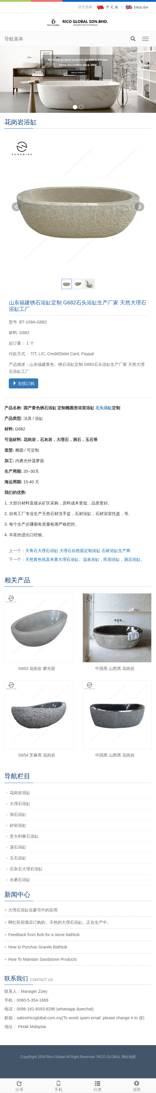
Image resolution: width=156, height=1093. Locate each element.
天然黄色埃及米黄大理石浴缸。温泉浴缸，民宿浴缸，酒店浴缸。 (85, 559)
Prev (16, 207)
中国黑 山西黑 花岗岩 (115, 668)
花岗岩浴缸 (20, 792)
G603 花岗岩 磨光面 (36, 668)
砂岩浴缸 (18, 825)
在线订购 (23, 383)
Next (139, 207)
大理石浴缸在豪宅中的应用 (33, 910)
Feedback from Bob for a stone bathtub (44, 934)
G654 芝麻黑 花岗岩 (36, 755)
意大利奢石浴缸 (24, 836)
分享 (19, 1085)
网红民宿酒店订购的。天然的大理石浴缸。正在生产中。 (59, 922)
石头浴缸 (103, 407)
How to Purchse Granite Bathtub (37, 947)
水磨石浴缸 (20, 879)
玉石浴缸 (18, 858)
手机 (58, 1085)
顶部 (136, 1085)
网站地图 (129, 1057)
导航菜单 (13, 38)
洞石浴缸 (18, 814)
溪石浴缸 (18, 847)
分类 (97, 1085)
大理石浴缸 (20, 803)
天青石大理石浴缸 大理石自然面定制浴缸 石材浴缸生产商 (77, 550)
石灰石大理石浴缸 (26, 868)
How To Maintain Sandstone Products (42, 959)
